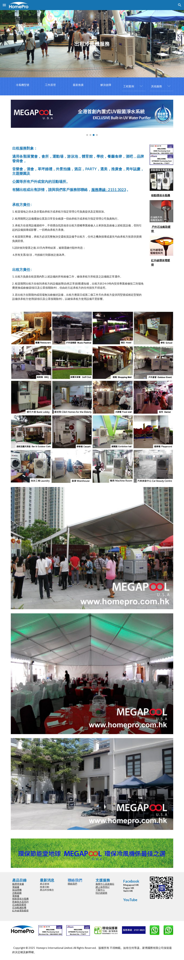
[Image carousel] (92, 118)
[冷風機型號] (22, 85)
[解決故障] (106, 85)
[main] (92, 43)
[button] (4, 5)
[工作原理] (50, 85)
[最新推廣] (78, 85)
